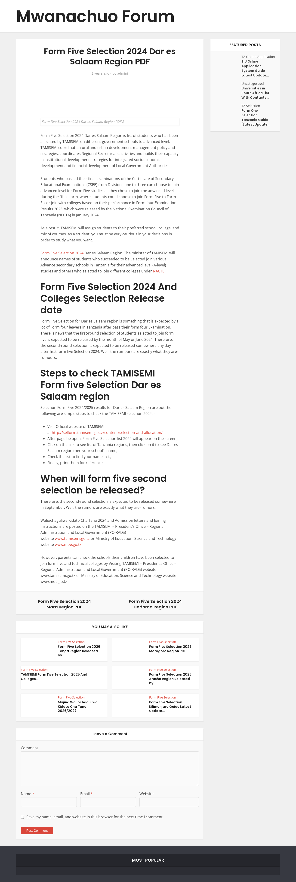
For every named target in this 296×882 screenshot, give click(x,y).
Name (27, 793)
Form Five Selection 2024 (61, 253)
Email (86, 793)
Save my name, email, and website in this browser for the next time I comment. (94, 816)
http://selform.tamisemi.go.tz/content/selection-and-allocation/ (107, 432)
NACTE (158, 271)
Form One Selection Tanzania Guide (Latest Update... (255, 117)
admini (122, 73)
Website (146, 793)
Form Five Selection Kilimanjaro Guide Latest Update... (170, 706)
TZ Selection (250, 106)
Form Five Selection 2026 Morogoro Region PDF (170, 648)
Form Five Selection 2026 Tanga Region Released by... (79, 651)
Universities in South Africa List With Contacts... (255, 93)
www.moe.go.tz (67, 544)
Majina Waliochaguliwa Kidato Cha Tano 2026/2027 (78, 706)
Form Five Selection (71, 642)
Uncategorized (252, 83)
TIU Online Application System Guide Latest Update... (255, 68)
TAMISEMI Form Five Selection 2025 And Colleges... (54, 676)
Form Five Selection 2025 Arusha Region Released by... (170, 679)
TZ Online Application (258, 56)
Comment (29, 747)
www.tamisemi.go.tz (73, 538)
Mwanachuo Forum (95, 16)
